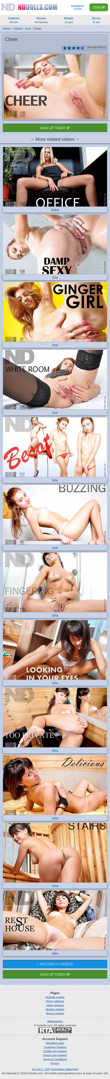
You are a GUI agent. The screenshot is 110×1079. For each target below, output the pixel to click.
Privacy (54, 1063)
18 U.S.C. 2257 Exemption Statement (55, 1069)
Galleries (14, 20)
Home (7, 28)
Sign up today (55, 128)
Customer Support (55, 1047)
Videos (17, 28)
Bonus (96, 20)
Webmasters (55, 1021)
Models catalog (55, 1009)
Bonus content (55, 1013)
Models (69, 20)
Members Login (77, 7)
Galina (55, 209)
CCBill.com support (55, 1051)
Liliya (55, 615)
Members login (55, 1043)
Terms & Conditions (55, 1059)
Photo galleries (55, 1001)
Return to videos (55, 964)
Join (99, 7)
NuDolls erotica (55, 997)
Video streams (55, 1005)
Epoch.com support (55, 1055)
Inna (28, 28)
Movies (41, 20)
